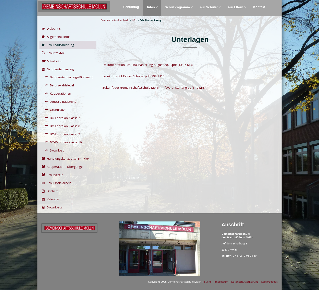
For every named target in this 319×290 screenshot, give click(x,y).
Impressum (221, 281)
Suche (208, 281)
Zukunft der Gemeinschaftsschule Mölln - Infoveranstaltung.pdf (154, 87)
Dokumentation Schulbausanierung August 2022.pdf (148, 65)
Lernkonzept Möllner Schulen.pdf (134, 76)
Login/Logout (269, 281)
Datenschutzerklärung (244, 281)
